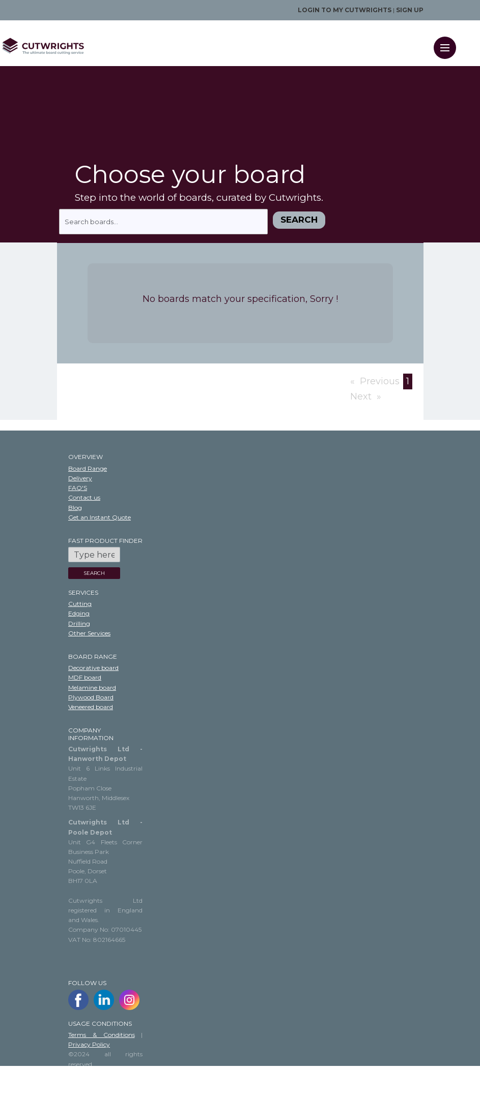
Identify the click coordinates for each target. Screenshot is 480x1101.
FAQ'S (77, 488)
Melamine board (92, 687)
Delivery (80, 478)
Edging (79, 613)
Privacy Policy (89, 1044)
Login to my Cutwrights (344, 10)
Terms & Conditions (101, 1034)
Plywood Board (91, 697)
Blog (75, 507)
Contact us (84, 497)
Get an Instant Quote (99, 517)
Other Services (89, 633)
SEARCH (94, 573)
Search (299, 220)
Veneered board (90, 707)
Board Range (87, 468)
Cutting (80, 603)
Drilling (79, 623)
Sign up (409, 10)
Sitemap (80, 1083)
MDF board (84, 677)
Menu (448, 41)
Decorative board (93, 667)
